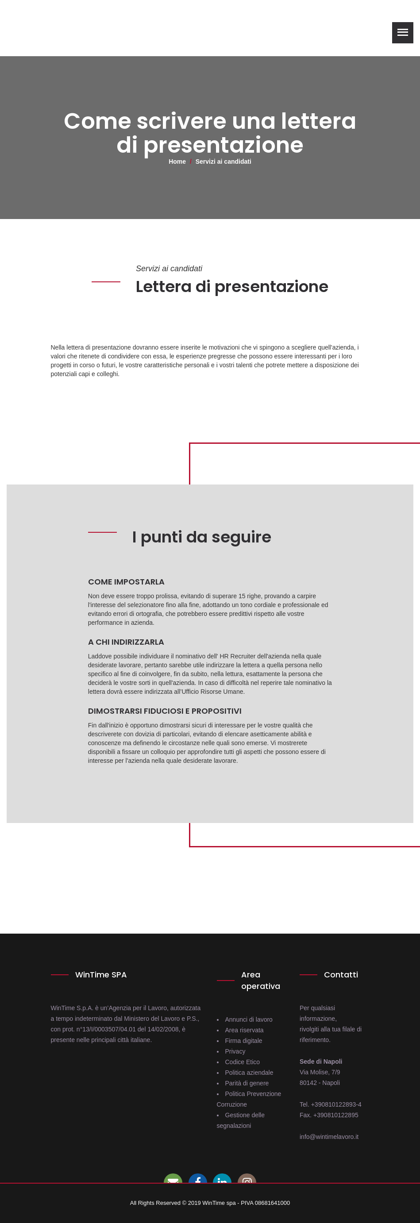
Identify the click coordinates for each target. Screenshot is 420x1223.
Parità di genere (247, 1083)
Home (177, 161)
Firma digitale (243, 1040)
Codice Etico (242, 1061)
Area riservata (244, 1030)
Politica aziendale (249, 1072)
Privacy (235, 1051)
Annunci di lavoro (249, 1019)
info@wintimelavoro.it (329, 1136)
